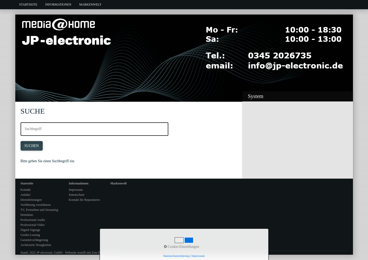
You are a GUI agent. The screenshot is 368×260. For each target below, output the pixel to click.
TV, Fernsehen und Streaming (39, 210)
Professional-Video (33, 225)
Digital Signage (30, 230)
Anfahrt (25, 195)
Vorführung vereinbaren (36, 205)
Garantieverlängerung (34, 240)
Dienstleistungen (31, 200)
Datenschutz (76, 195)
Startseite (28, 4)
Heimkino (27, 215)
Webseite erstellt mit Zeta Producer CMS (91, 252)
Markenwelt (90, 4)
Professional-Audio (33, 220)
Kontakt (26, 190)
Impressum (76, 190)
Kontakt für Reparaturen (84, 200)
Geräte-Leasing (30, 235)
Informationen (58, 4)
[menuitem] (28, 4)
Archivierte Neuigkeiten (36, 245)
